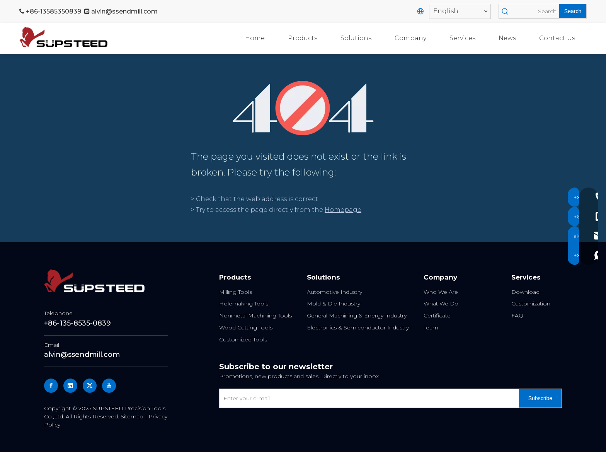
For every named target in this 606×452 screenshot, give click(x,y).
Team (431, 327)
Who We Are (441, 291)
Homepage (343, 209)
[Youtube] (109, 386)
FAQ (517, 315)
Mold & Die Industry (333, 303)
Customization (530, 303)
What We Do (441, 303)
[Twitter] (90, 386)
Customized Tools (243, 339)
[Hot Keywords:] (572, 11)
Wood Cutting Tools (245, 327)
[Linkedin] (70, 386)
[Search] (535, 11)
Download (525, 291)
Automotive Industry (334, 291)
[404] (303, 108)
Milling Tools (235, 291)
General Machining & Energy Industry (357, 315)
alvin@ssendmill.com (124, 11)
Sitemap (132, 416)
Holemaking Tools (243, 303)
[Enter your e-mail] (367, 398)
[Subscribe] (540, 398)
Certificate (437, 315)
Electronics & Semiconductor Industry (358, 327)
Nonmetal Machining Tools (255, 315)
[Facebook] (51, 386)
